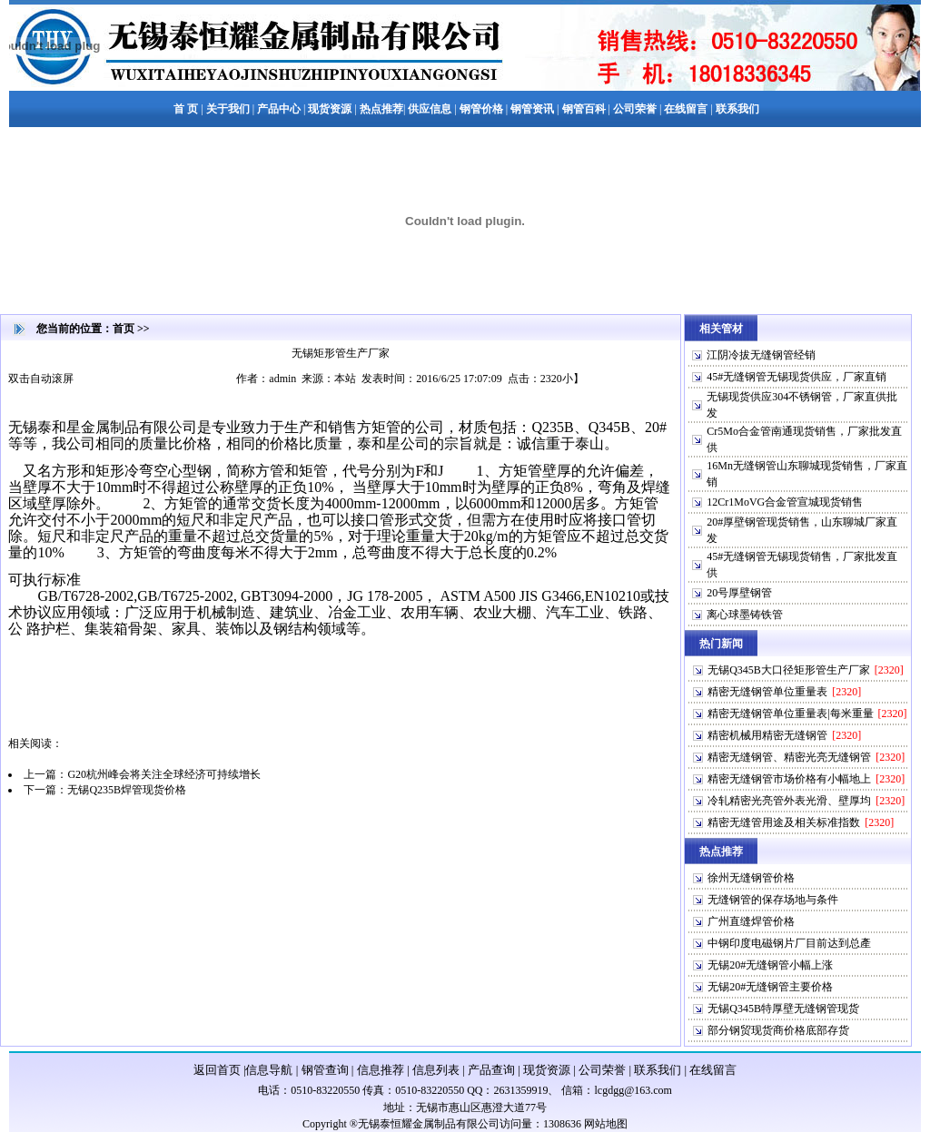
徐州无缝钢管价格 (751, 877)
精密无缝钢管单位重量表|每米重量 (790, 713)
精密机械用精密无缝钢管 (767, 735)
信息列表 (436, 1070)
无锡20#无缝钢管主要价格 (770, 986)
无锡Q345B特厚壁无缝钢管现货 (783, 1008)
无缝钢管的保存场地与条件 (772, 899)
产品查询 (491, 1070)
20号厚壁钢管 (739, 592)
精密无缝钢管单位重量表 (767, 691)
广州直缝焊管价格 (751, 921)
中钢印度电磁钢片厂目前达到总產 (789, 943)
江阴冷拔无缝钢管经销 (761, 355)
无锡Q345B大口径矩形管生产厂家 (788, 670)
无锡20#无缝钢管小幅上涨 (770, 965)
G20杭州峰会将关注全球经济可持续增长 (164, 774)
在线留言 (713, 1070)
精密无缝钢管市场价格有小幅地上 (789, 779)
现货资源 (546, 1070)
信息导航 (268, 1070)
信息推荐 (380, 1070)
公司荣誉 (602, 1070)
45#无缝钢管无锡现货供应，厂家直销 (796, 376)
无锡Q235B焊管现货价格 (126, 789)
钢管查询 (325, 1070)
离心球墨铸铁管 (745, 614)
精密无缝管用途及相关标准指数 (783, 822)
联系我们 (657, 1070)
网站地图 (606, 1123)
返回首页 (217, 1070)
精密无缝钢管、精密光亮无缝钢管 (789, 757)
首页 (123, 328)
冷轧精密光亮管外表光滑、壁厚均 (789, 800)
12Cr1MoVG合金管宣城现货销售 (785, 502)
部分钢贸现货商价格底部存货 (778, 1030)
